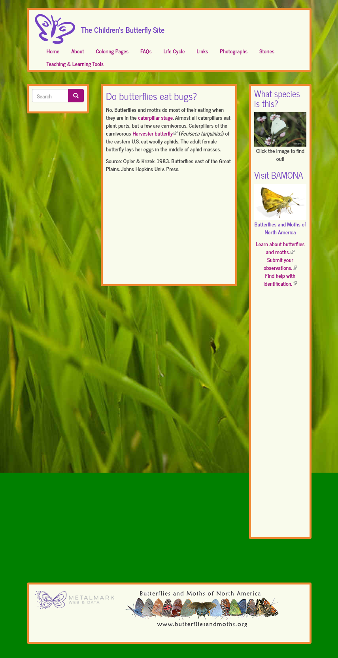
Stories (266, 50)
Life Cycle (174, 50)
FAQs (146, 50)
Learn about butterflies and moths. (280, 247)
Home (53, 50)
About (77, 50)
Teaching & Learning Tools (75, 63)
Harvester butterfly (154, 133)
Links (202, 50)
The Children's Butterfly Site (123, 27)
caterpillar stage (155, 117)
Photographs (233, 50)
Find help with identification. (280, 279)
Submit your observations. (280, 263)
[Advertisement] (169, 230)
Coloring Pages (112, 50)
